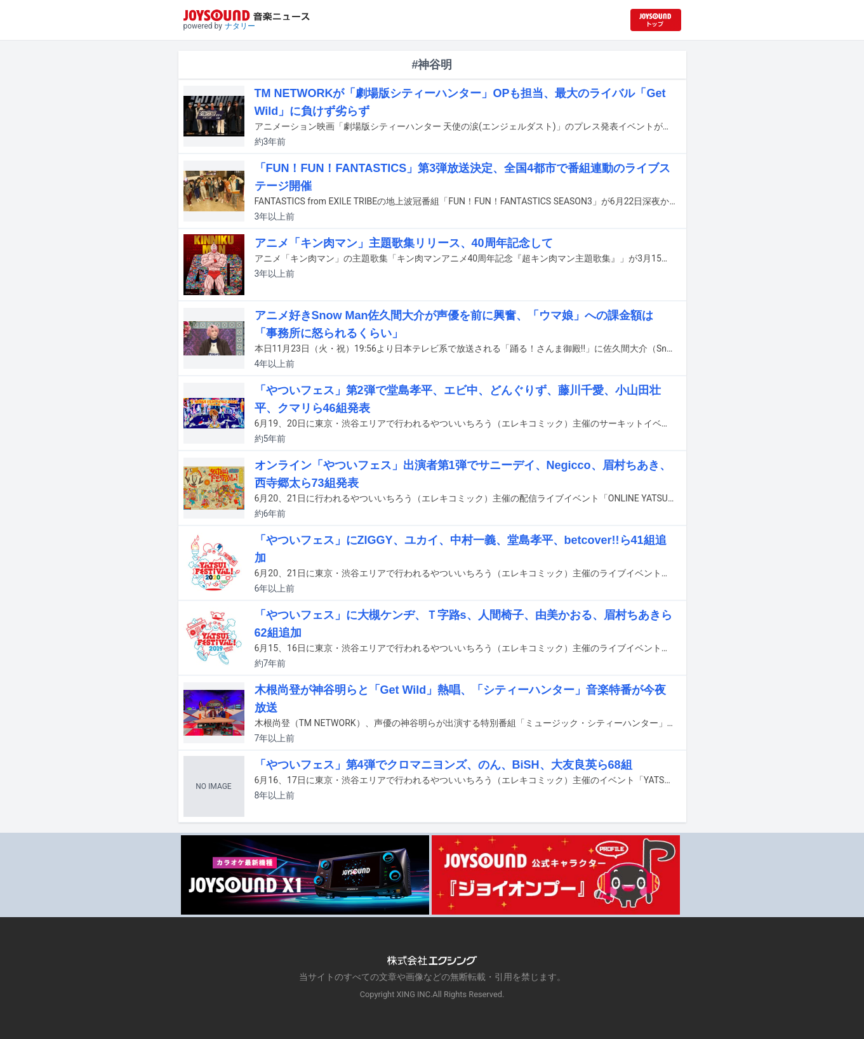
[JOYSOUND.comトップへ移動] (655, 20)
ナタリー (240, 26)
